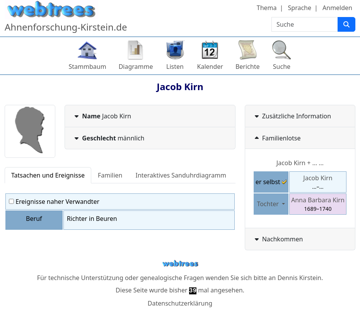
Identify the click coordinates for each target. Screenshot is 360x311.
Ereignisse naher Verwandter (54, 201)
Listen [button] (175, 66)
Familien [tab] (110, 175)
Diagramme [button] (136, 66)
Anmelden (337, 7)
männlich (108, 138)
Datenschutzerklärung (180, 303)
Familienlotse (277, 138)
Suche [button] (281, 66)
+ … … (300, 163)
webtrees (180, 264)
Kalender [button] (210, 66)
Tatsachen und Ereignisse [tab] (48, 175)
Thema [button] (267, 7)
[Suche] (346, 24)
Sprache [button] (299, 7)
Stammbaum (87, 66)
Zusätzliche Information (292, 116)
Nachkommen (278, 239)
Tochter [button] (268, 204)
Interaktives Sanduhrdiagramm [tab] (181, 175)
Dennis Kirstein (299, 277)
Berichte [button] (247, 66)
